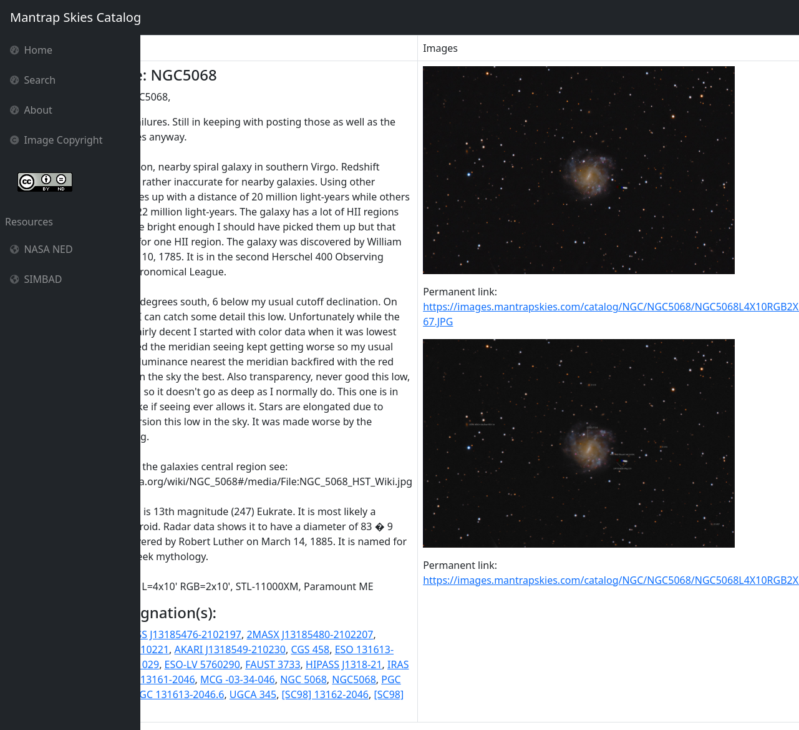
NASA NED (41, 249)
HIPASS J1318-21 (438, 664)
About (31, 110)
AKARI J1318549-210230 (324, 649)
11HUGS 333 (175, 634)
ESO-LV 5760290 (296, 664)
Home (31, 50)
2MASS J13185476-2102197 (273, 634)
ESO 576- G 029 (218, 664)
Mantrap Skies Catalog (75, 17)
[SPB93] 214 (190, 709)
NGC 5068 (398, 679)
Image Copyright (56, 140)
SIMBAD (36, 279)
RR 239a (204, 694)
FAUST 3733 (367, 664)
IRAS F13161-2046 (247, 679)
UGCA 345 (347, 694)
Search (33, 80)
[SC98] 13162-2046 (419, 694)
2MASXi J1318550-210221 (205, 649)
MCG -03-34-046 (332, 679)
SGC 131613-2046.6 (273, 694)
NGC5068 (449, 679)
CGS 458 (404, 649)
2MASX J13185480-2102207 (404, 634)
